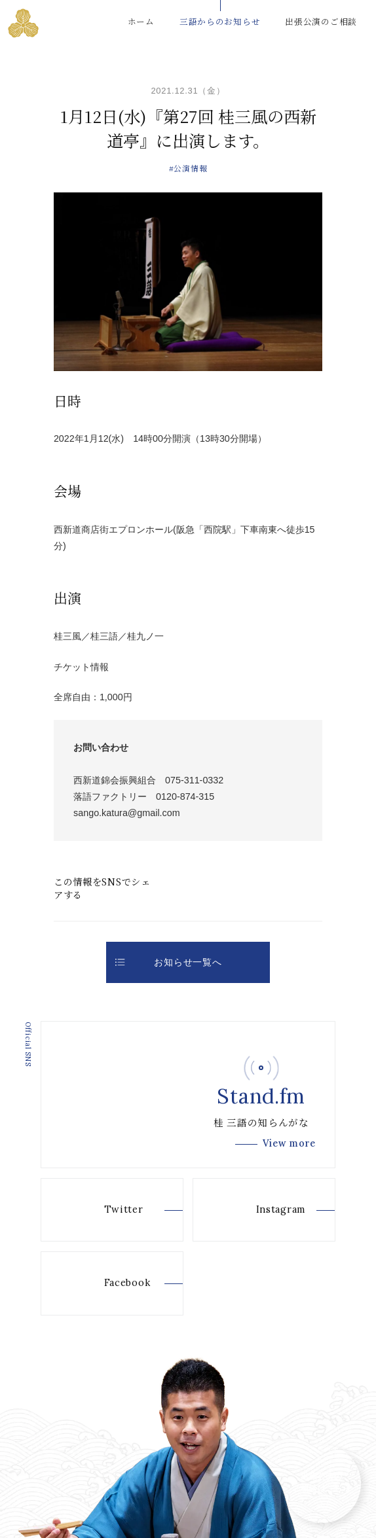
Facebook (108, 1284)
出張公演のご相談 (321, 21)
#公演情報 (188, 167)
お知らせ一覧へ (168, 962)
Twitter (104, 1210)
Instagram (261, 1210)
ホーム (141, 21)
